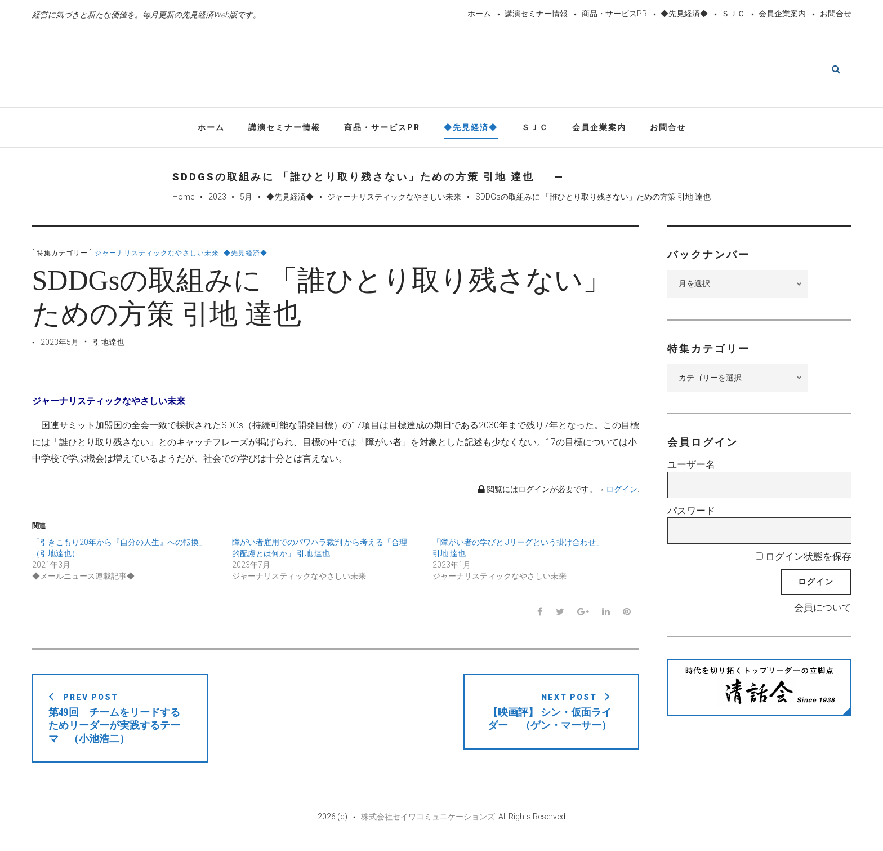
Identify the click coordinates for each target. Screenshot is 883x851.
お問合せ (835, 13)
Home (183, 198)
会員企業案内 (782, 13)
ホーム (479, 13)
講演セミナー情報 (536, 13)
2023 (217, 198)
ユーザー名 (691, 466)
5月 (246, 198)
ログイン (621, 491)
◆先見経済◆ (684, 13)
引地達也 (108, 343)
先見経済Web (415, 70)
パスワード (691, 512)
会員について (822, 609)
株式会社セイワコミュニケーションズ (428, 818)
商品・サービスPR (614, 13)
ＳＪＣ (733, 13)
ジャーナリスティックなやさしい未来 (394, 198)
